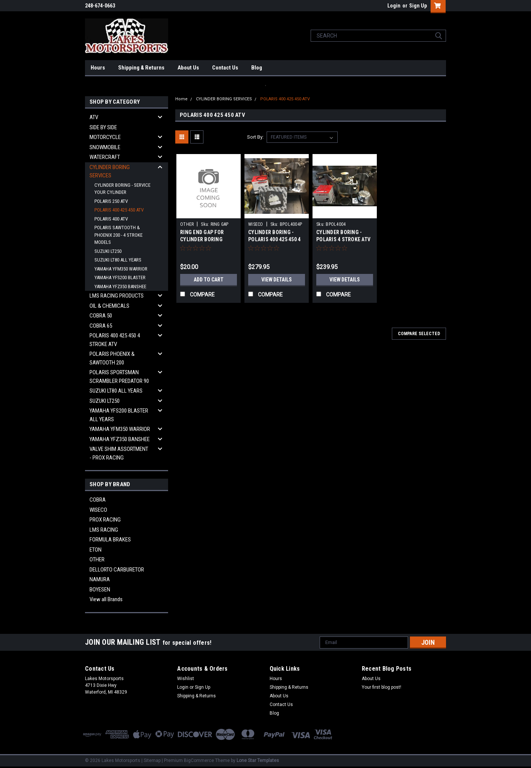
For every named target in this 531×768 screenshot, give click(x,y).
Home (181, 99)
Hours (98, 67)
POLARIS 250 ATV (111, 201)
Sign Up (418, 6)
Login (394, 6)
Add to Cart (208, 280)
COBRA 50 (101, 315)
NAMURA (100, 579)
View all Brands (106, 599)
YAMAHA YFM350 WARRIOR (120, 269)
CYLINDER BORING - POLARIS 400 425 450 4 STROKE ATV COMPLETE (275, 239)
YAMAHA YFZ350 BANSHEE (120, 286)
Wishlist (185, 678)
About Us (188, 67)
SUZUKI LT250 (107, 251)
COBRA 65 (101, 325)
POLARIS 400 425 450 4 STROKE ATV (115, 340)
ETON (96, 549)
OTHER (97, 559)
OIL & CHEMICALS (109, 305)
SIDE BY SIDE (103, 127)
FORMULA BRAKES (110, 539)
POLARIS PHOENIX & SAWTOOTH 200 (112, 358)
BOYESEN (100, 589)
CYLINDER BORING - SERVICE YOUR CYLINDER (122, 188)
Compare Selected (419, 333)
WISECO (98, 509)
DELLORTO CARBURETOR (117, 569)
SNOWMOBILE (105, 147)
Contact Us (225, 67)
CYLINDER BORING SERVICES (110, 171)
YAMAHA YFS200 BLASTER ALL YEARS (119, 415)
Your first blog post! (381, 687)
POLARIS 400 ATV (111, 219)
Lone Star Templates (258, 760)
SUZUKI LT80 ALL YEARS (117, 260)
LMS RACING (104, 529)
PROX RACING (105, 519)
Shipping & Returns (141, 67)
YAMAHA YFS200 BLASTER (120, 277)
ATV (94, 117)
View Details (276, 280)
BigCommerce (199, 760)
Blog (256, 67)
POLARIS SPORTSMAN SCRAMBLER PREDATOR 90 (119, 376)
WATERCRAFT (105, 157)
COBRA (98, 499)
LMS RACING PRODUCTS (117, 295)
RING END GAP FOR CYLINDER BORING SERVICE (202, 239)
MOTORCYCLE (105, 137)
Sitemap (152, 760)
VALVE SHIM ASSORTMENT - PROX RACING (119, 453)
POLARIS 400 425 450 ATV (119, 210)
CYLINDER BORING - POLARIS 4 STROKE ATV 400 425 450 (343, 239)
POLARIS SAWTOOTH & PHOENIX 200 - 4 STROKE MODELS (118, 235)
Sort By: (255, 137)
